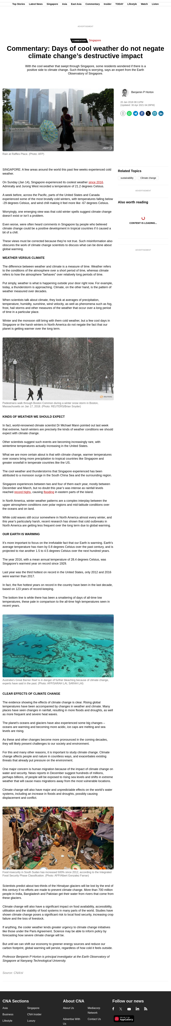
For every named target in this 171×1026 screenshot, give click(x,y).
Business (8, 1014)
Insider (107, 19)
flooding (49, 492)
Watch (144, 19)
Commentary (93, 19)
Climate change (148, 178)
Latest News (36, 19)
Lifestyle (132, 19)
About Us (68, 1008)
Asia (64, 19)
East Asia (76, 19)
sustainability (127, 178)
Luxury (31, 1020)
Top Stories (18, 19)
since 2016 (96, 182)
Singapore (52, 19)
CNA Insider (34, 1014)
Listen (155, 19)
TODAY (119, 19)
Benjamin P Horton (142, 92)
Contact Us (94, 1019)
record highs (22, 492)
